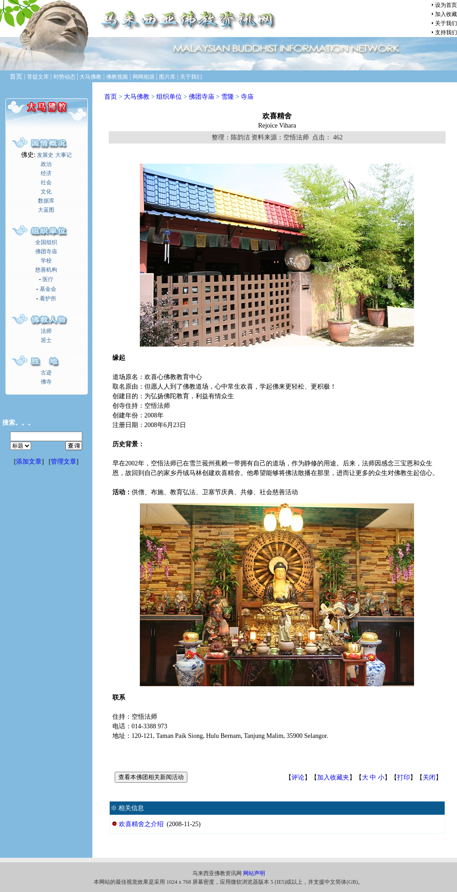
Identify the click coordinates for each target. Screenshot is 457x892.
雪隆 (227, 96)
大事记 (63, 155)
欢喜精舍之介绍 (141, 824)
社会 (46, 182)
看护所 (48, 298)
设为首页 (446, 5)
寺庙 (247, 96)
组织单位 (169, 96)
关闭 (429, 777)
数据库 (46, 201)
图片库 (167, 77)
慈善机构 (46, 270)
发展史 (45, 155)
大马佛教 (90, 77)
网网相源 (143, 77)
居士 (46, 340)
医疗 (48, 279)
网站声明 (254, 873)
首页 (110, 96)
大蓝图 (46, 210)
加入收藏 (446, 14)
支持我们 (446, 32)
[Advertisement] (46, 629)
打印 (403, 777)
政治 (46, 164)
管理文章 (63, 461)
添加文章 (29, 461)
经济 (46, 173)
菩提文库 (38, 77)
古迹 (46, 372)
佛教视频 (117, 77)
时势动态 (64, 77)
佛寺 (46, 382)
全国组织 (46, 242)
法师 (46, 331)
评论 (298, 777)
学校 (46, 260)
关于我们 (446, 23)
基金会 (48, 289)
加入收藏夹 (333, 777)
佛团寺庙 (46, 251)
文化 (46, 191)
